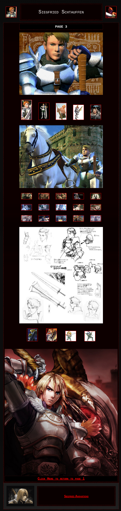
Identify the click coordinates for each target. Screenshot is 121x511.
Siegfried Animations (76, 496)
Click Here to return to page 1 (61, 479)
